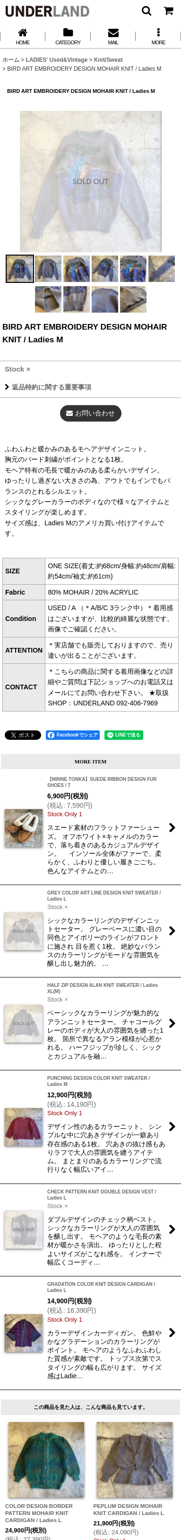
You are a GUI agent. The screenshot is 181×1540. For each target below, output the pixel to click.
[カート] (167, 10)
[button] (146, 10)
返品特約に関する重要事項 (48, 387)
